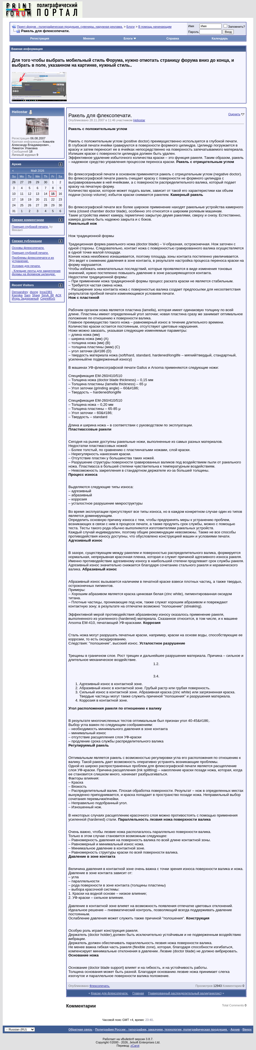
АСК (58, 295)
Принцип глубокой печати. (30, 226)
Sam (27, 295)
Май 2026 (37, 170)
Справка (172, 38)
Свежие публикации (27, 241)
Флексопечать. (100, 985)
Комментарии (232, 985)
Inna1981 (46, 292)
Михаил (17, 230)
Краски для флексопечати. (109, 993)
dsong (34, 292)
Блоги (130, 26)
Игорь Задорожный (25, 298)
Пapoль (193, 31)
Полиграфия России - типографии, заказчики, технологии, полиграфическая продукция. (161, 1029)
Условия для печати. (26, 266)
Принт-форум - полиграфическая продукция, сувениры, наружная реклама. (70, 26)
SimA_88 (47, 295)
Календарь (220, 38)
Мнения (89, 38)
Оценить (234, 114)
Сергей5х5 (47, 298)
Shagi (36, 295)
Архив (235, 1029)
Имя (191, 26)
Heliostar (139, 120)
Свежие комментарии (28, 219)
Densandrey (20, 292)
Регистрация (39, 38)
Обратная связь (80, 1029)
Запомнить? (234, 26)
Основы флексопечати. (28, 247)
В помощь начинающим (154, 26)
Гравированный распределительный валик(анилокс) (184, 993)
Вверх (247, 1029)
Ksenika (17, 295)
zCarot (134, 1045)
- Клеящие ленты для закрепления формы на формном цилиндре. (36, 272)
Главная (138, 993)
